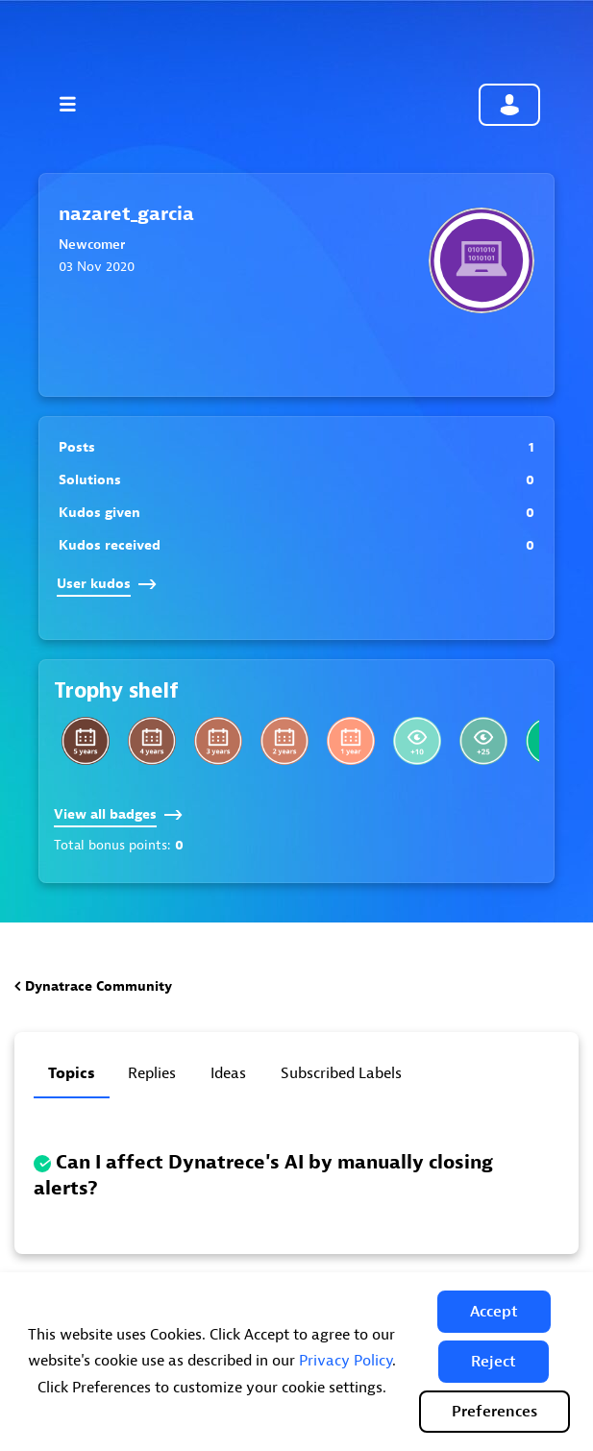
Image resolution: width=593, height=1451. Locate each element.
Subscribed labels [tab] (341, 1073)
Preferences (494, 1411)
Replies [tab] (152, 1073)
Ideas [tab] (228, 1073)
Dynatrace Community (98, 986)
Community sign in (509, 105)
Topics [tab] (71, 1073)
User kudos (107, 584)
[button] (494, 1312)
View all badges (118, 814)
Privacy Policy (345, 1360)
